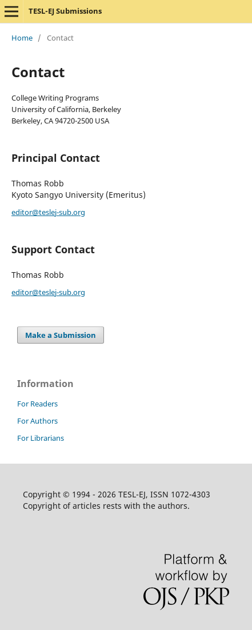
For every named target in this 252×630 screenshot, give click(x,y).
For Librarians (40, 438)
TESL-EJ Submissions (65, 11)
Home (22, 38)
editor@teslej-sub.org (48, 212)
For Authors (37, 421)
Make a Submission (60, 335)
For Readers (37, 403)
